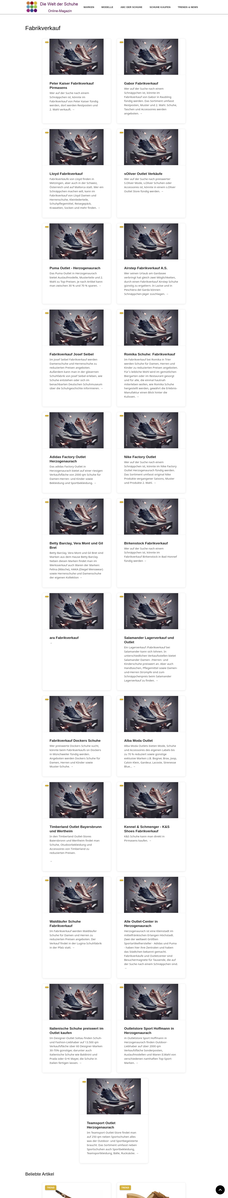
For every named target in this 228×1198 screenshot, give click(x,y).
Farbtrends (73, 1165)
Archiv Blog (73, 1175)
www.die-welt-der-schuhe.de (131, 1193)
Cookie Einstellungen (135, 1175)
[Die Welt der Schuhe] (52, 7)
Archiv (70, 1160)
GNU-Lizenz (130, 1170)
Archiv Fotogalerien (78, 1170)
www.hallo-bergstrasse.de (108, 1193)
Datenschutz (130, 1165)
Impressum (130, 1160)
